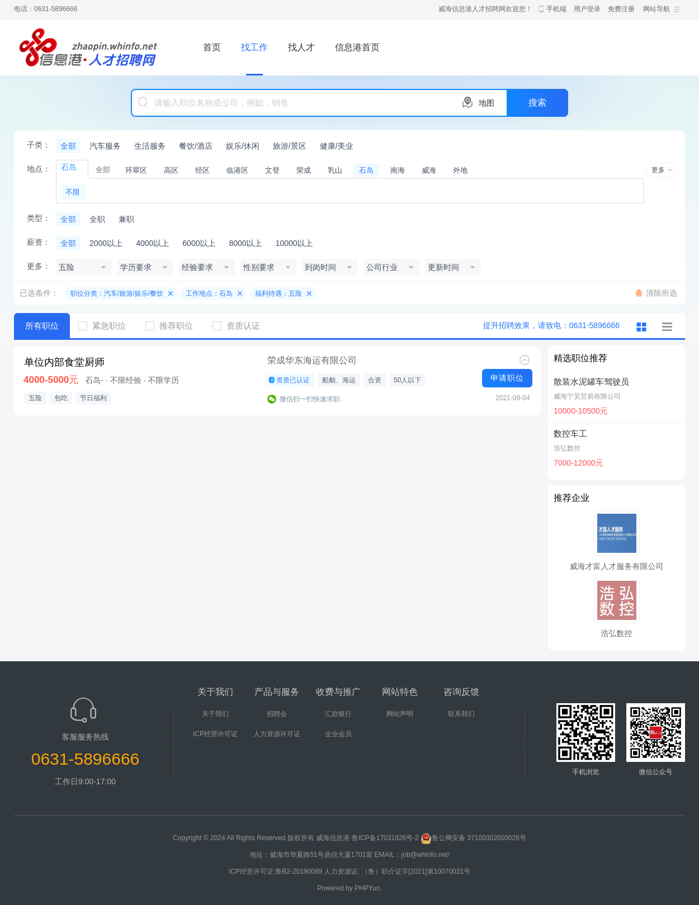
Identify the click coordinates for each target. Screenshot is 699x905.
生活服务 (150, 145)
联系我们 (461, 714)
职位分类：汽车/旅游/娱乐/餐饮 (116, 293)
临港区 (237, 170)
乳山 (335, 170)
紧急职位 (106, 325)
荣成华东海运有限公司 (312, 360)
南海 (397, 170)
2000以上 (105, 243)
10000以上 (294, 243)
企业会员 (338, 734)
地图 (486, 102)
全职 (97, 219)
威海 (429, 170)
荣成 (303, 170)
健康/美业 (336, 145)
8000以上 (245, 243)
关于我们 (215, 714)
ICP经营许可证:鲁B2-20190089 (276, 871)
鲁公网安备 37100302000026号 (473, 838)
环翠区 (136, 170)
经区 (202, 170)
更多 (658, 170)
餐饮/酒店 (195, 145)
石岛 (366, 170)
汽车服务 (105, 145)
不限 (72, 192)
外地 (460, 170)
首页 (212, 47)
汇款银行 (338, 714)
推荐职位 (173, 325)
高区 (171, 170)
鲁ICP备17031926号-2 (385, 838)
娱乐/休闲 (242, 145)
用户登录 (587, 9)
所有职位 (42, 325)
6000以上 (198, 243)
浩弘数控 (567, 448)
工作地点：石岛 (209, 293)
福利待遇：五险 (278, 293)
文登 (272, 170)
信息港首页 (357, 47)
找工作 (254, 47)
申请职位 (507, 377)
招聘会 (277, 714)
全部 (68, 145)
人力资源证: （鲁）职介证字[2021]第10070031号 (397, 871)
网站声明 (399, 714)
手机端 (556, 9)
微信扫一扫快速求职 (310, 399)
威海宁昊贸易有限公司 (587, 396)
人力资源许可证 (276, 734)
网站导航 (656, 9)
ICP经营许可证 (215, 734)
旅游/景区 (289, 145)
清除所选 (661, 292)
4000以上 (152, 243)
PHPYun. (368, 888)
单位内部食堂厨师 (64, 362)
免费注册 (621, 9)
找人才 (301, 47)
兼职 (126, 219)
